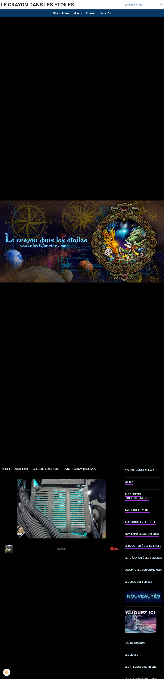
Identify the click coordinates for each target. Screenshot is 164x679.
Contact (91, 13)
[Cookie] (6, 672)
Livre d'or (106, 13)
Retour (61, 549)
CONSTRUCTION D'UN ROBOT (81, 469)
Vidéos (77, 13)
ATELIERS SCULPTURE (46, 469)
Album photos (60, 13)
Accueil (6, 469)
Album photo (21, 469)
